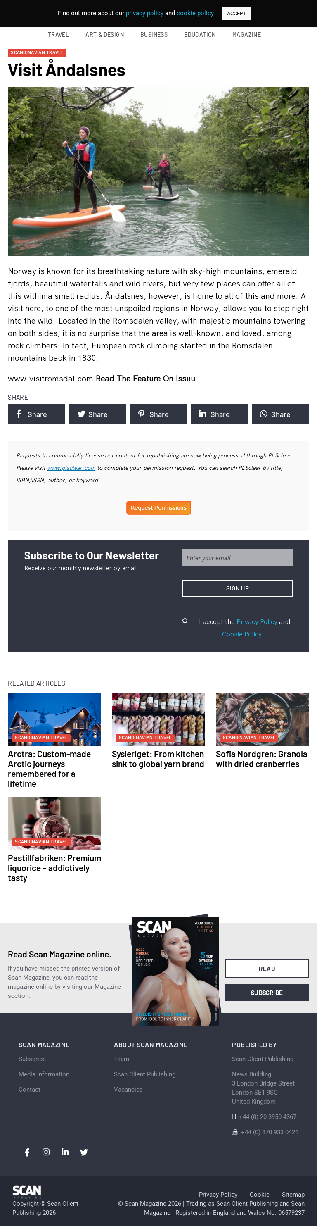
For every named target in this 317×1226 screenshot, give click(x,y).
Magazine (246, 34)
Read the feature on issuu (145, 378)
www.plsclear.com (71, 467)
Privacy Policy (257, 621)
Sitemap (293, 1194)
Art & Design (104, 34)
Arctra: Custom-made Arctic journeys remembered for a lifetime (49, 768)
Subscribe (267, 992)
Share (31, 414)
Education (200, 34)
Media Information (44, 1074)
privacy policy (144, 13)
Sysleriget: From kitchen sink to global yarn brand (158, 758)
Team (121, 1059)
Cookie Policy (242, 634)
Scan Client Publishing (144, 1074)
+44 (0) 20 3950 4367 (267, 1117)
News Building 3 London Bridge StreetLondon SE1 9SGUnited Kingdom (263, 1088)
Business (154, 34)
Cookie (260, 1194)
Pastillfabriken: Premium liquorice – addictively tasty (54, 867)
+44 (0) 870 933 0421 (269, 1132)
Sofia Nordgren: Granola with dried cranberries (262, 758)
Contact (29, 1089)
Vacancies (128, 1089)
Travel (58, 34)
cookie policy (195, 13)
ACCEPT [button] (236, 13)
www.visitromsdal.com (51, 378)
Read (267, 968)
